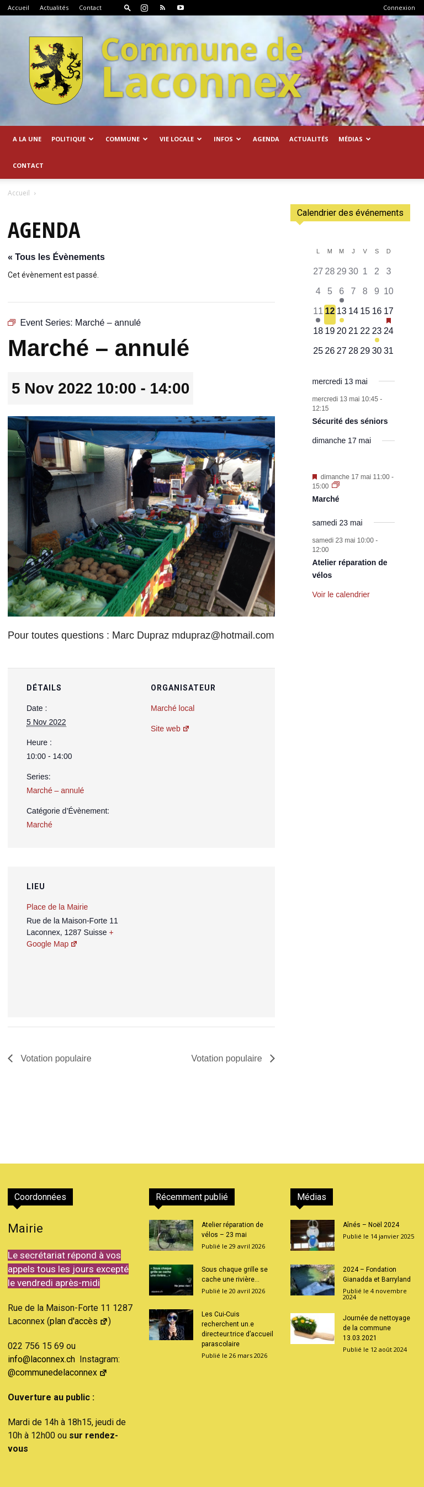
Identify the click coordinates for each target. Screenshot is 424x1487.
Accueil (18, 7)
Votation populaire (55, 1058)
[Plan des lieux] (207, 942)
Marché (39, 824)
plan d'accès (79, 1321)
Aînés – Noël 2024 (371, 1225)
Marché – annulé (55, 790)
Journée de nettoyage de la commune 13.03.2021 (376, 1328)
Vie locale (181, 139)
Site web (170, 728)
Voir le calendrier (341, 594)
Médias (354, 139)
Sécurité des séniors (350, 421)
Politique (72, 139)
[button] (127, 7)
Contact (90, 7)
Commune (126, 139)
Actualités (54, 7)
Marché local (172, 708)
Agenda (266, 139)
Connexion (399, 7)
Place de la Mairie (57, 906)
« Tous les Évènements (56, 257)
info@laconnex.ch (41, 1359)
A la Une (27, 139)
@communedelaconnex (58, 1372)
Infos (227, 139)
